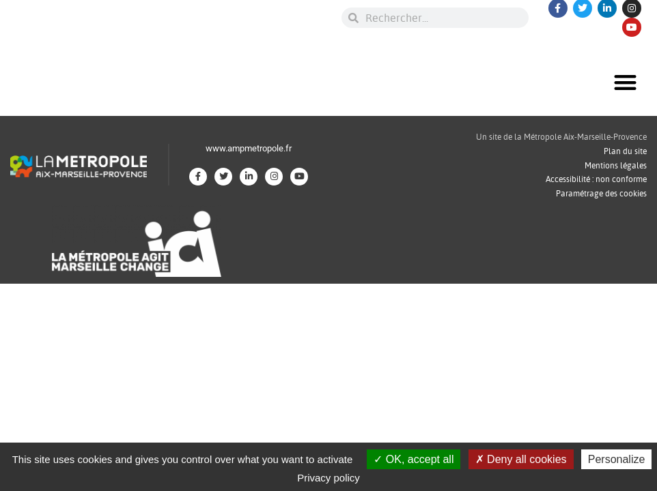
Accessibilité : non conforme (596, 179)
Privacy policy (328, 477)
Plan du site (625, 151)
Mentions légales (616, 165)
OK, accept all (413, 459)
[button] (625, 82)
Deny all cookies (521, 459)
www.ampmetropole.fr (249, 148)
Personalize (616, 459)
